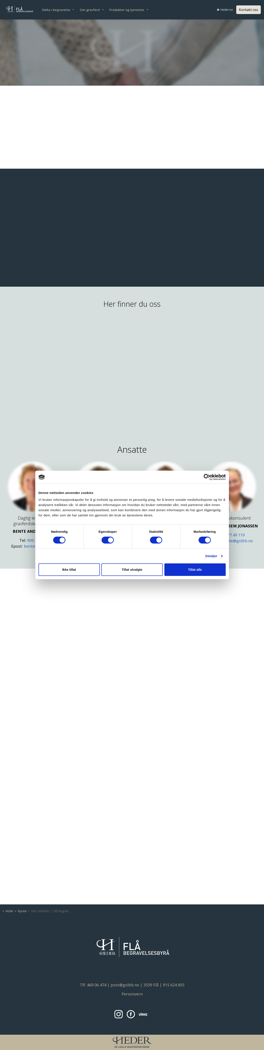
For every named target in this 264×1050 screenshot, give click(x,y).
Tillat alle (195, 569)
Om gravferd (90, 10)
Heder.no (225, 10)
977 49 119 (235, 535)
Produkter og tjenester (126, 10)
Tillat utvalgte (132, 569)
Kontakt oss (248, 9)
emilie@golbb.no (237, 540)
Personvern (132, 994)
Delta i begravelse (56, 10)
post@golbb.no (125, 984)
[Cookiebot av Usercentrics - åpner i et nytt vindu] (207, 477)
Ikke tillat (69, 569)
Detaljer (211, 556)
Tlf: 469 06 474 (93, 984)
